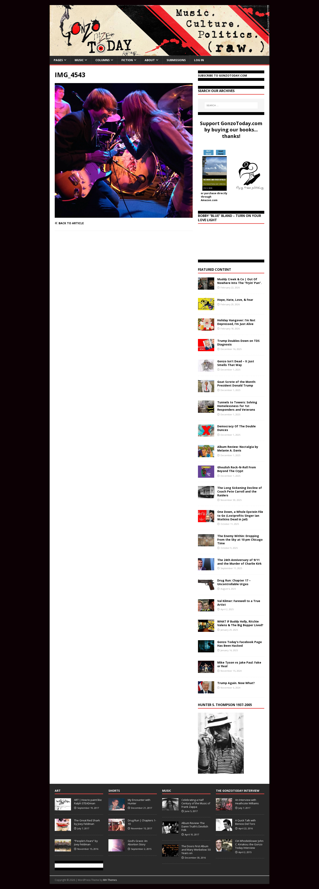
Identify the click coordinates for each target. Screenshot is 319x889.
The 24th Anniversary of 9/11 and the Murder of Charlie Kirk (239, 561)
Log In (199, 60)
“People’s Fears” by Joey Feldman (86, 842)
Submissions (176, 60)
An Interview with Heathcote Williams (247, 801)
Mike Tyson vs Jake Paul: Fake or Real (239, 664)
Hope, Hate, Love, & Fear (235, 300)
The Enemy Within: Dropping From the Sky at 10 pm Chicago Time (240, 539)
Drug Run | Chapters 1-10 (142, 822)
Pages (58, 60)
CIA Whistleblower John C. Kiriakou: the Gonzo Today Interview (249, 844)
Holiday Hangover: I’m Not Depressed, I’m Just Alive (236, 322)
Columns (102, 60)
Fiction (127, 60)
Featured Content (214, 269)
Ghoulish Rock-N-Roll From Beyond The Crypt (236, 469)
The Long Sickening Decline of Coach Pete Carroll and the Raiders (239, 491)
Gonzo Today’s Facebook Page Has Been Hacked (239, 644)
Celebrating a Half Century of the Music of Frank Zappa (195, 803)
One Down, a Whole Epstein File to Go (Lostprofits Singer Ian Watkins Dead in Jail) (240, 515)
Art (58, 791)
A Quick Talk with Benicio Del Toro (245, 822)
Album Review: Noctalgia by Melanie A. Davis (237, 448)
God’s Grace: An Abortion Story (137, 842)
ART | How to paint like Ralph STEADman (88, 801)
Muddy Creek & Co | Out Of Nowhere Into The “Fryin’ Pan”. (239, 281)
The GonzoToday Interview (237, 791)
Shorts (114, 791)
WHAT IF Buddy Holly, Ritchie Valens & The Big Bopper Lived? (240, 623)
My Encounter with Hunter (139, 801)
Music (79, 60)
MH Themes (110, 880)
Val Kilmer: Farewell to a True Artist (238, 602)
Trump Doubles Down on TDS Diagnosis (238, 342)
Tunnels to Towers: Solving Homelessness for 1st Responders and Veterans (237, 405)
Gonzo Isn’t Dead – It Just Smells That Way (235, 363)
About (150, 60)
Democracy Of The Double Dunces (236, 428)
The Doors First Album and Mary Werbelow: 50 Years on (196, 849)
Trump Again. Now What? (236, 683)
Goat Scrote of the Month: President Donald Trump (236, 383)
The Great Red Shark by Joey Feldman (87, 822)
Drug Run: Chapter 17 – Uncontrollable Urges (234, 582)
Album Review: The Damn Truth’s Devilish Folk (194, 826)
